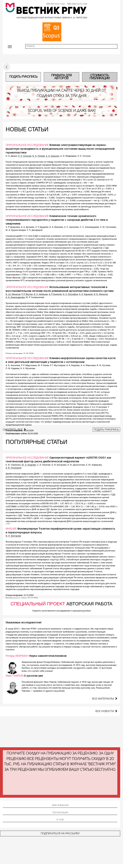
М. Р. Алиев (43, 365)
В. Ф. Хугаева (103, 365)
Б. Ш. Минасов (13, 294)
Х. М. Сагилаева (108, 227)
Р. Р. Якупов (27, 294)
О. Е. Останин (84, 156)
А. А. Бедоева (73, 365)
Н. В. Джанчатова (76, 465)
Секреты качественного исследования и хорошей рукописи (61, 611)
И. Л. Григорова (13, 536)
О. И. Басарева (59, 465)
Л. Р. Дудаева (41, 227)
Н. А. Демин (11, 156)
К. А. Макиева (56, 227)
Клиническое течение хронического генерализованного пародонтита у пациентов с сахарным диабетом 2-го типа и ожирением (57, 220)
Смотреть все (14, 429)
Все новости (106, 711)
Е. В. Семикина (13, 465)
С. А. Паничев (43, 465)
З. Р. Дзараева (13, 227)
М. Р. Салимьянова (35, 297)
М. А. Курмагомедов (16, 230)
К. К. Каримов (86, 294)
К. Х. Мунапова (28, 368)
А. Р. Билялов (55, 294)
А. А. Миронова (88, 365)
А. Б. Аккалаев (13, 365)
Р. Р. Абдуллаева (29, 365)
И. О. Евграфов (70, 294)
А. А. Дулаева (27, 227)
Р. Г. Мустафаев (57, 365)
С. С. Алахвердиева (89, 227)
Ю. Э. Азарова (29, 465)
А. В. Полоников (13, 468)
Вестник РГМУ (51, 11)
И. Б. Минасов (101, 294)
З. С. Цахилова (71, 227)
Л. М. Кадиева (12, 368)
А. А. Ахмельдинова (15, 297)
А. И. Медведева (68, 156)
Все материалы (104, 698)
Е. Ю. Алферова (94, 465)
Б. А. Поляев (38, 156)
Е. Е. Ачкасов (24, 156)
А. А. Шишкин (52, 156)
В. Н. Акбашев (41, 294)
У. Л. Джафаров (34, 230)
